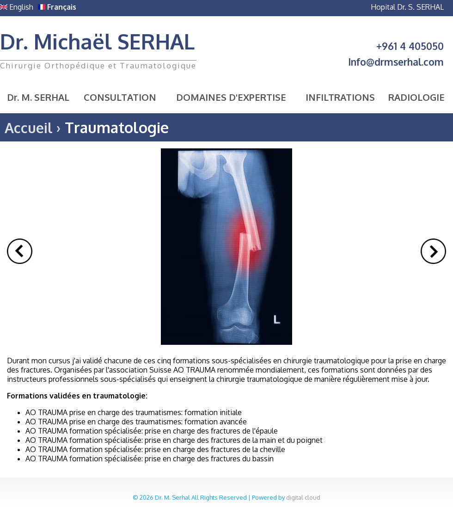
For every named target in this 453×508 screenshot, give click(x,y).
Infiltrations (340, 97)
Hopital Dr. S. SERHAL (407, 7)
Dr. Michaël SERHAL (97, 41)
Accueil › (33, 127)
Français (57, 7)
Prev (19, 251)
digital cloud (303, 497)
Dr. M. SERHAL (38, 97)
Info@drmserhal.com (396, 61)
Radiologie (416, 97)
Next (433, 251)
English (16, 7)
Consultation (120, 97)
